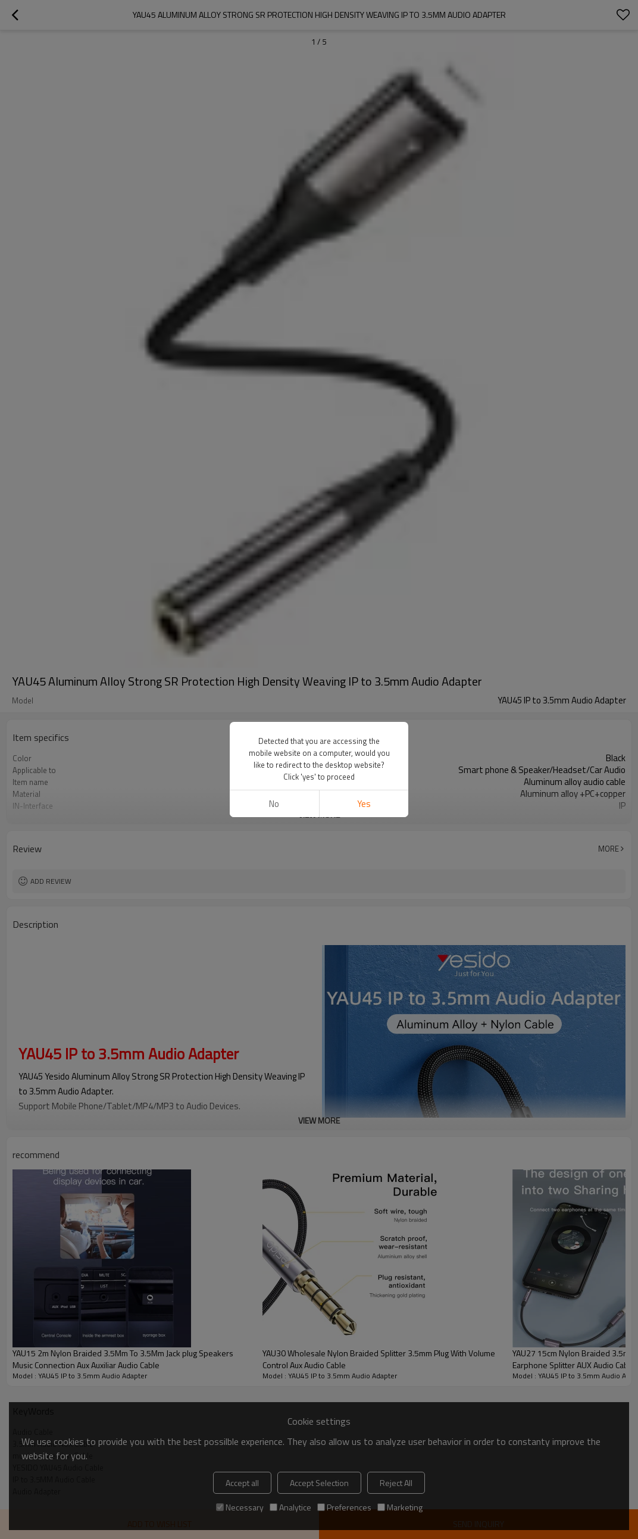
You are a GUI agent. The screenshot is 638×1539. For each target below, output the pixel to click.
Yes (364, 804)
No (274, 804)
